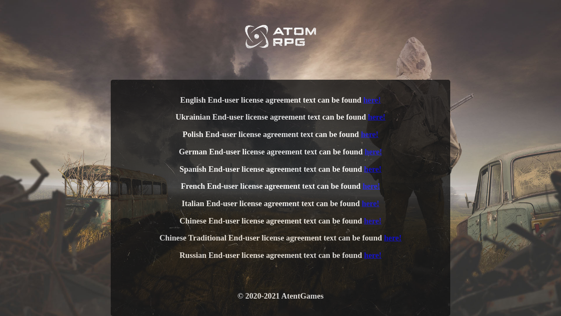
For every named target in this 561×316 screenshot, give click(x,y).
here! (372, 99)
